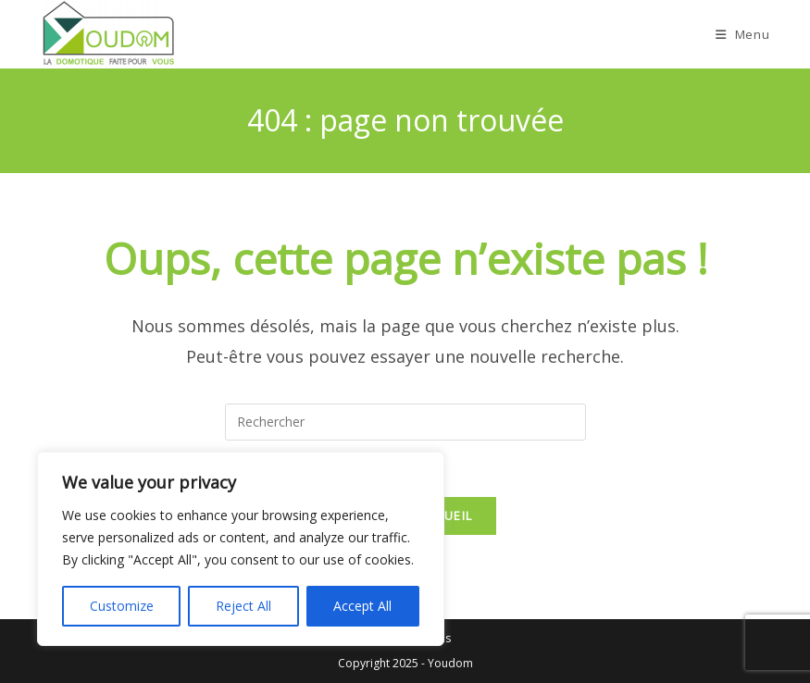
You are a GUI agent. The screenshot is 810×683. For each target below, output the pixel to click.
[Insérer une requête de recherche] (405, 422)
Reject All (243, 606)
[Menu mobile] (743, 34)
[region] (240, 549)
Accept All (362, 606)
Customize (122, 606)
